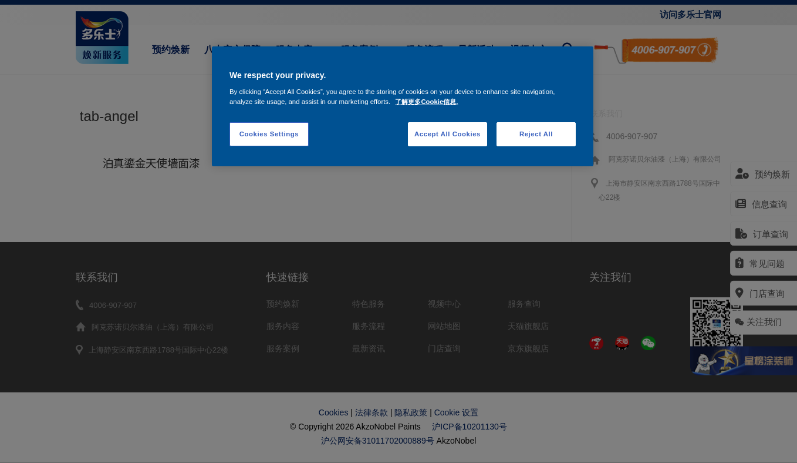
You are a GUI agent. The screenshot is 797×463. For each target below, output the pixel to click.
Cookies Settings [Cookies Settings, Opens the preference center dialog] (269, 133)
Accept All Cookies (447, 133)
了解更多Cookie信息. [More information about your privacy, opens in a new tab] (426, 101)
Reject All (536, 133)
